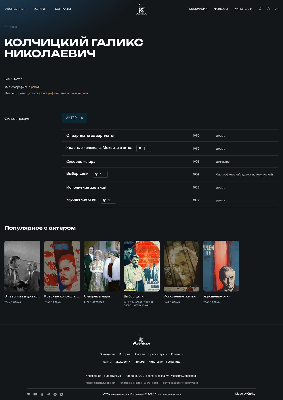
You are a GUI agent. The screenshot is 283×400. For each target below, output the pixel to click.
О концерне (13, 8)
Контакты (63, 8)
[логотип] (141, 9)
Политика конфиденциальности (138, 382)
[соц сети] (28, 394)
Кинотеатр (243, 8)
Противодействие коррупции (179, 382)
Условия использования (100, 382)
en (277, 8)
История (124, 354)
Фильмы (221, 8)
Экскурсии (198, 8)
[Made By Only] (245, 394)
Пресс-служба (158, 354)
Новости (139, 354)
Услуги (39, 8)
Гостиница (173, 361)
